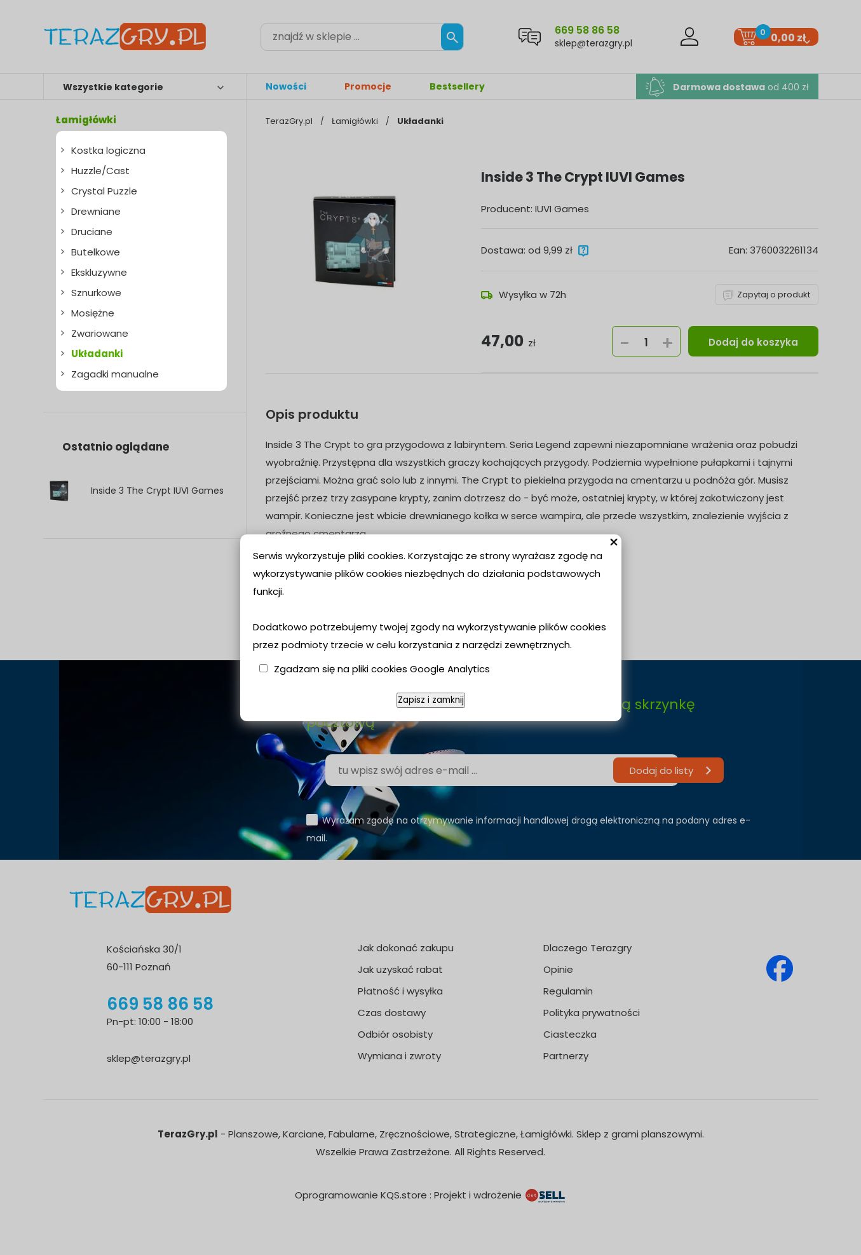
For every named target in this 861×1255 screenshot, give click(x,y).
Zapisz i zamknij (431, 700)
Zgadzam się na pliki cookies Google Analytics (382, 668)
